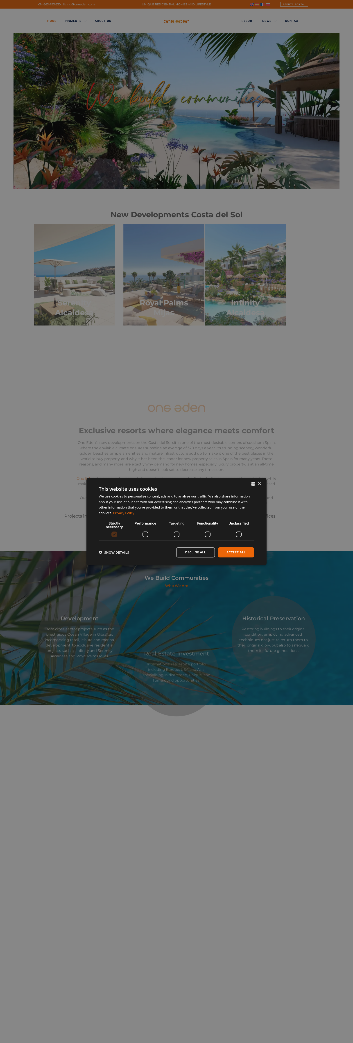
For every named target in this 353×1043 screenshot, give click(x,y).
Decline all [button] (195, 552)
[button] (114, 552)
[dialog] (176, 521)
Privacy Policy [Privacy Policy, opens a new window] (123, 513)
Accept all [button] (236, 552)
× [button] (259, 483)
